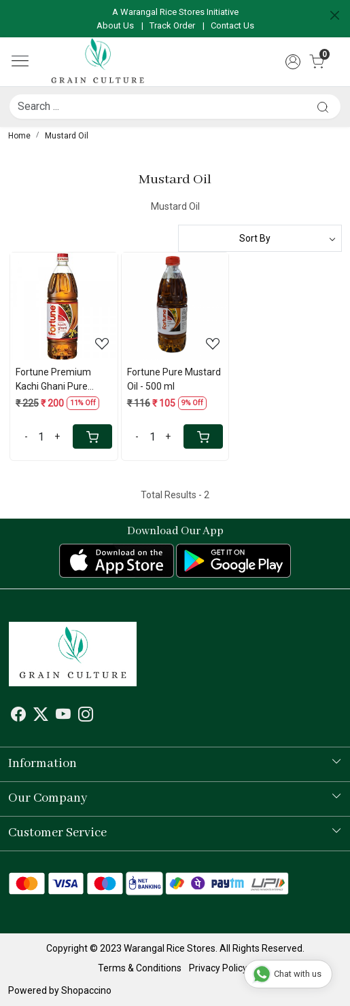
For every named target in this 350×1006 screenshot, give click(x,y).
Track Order (172, 25)
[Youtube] (63, 716)
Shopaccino (86, 990)
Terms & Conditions (139, 968)
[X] (41, 716)
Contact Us (232, 25)
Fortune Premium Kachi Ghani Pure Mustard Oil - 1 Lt (53, 380)
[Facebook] (18, 716)
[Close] (334, 15)
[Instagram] (85, 716)
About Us (115, 25)
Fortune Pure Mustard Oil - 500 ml (174, 379)
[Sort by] (260, 238)
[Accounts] (293, 61)
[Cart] (92, 436)
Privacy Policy (218, 968)
